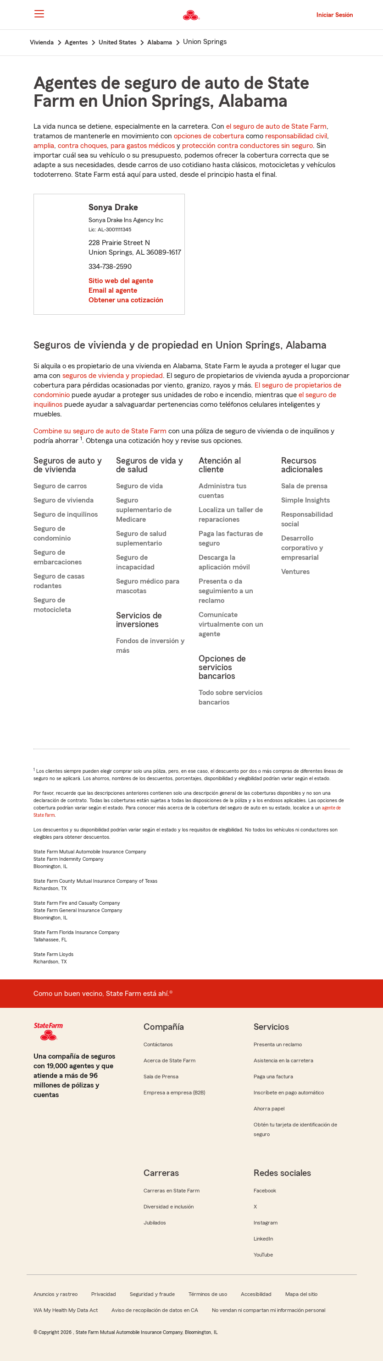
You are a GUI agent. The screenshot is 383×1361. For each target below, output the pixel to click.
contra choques (82, 145)
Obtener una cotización (126, 300)
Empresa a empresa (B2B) (174, 1092)
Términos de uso (208, 1294)
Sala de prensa (304, 486)
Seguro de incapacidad (135, 562)
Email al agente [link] (113, 290)
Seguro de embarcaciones (57, 557)
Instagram (266, 1222)
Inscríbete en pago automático (289, 1092)
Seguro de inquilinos (65, 514)
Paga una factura (273, 1076)
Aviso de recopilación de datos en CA (154, 1310)
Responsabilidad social (307, 519)
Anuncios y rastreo (55, 1294)
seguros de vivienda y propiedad (112, 375)
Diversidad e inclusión (169, 1206)
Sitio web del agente (121, 280)
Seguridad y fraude (152, 1294)
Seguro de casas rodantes (58, 581)
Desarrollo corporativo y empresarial (302, 548)
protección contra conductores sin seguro (247, 145)
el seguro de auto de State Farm (276, 126)
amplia (43, 145)
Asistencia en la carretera (283, 1060)
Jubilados (155, 1222)
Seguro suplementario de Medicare (144, 510)
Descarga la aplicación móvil (224, 562)
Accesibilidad (256, 1294)
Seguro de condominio (52, 533)
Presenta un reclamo (278, 1044)
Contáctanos (158, 1044)
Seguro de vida (139, 486)
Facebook (265, 1190)
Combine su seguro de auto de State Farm (100, 431)
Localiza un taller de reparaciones (231, 514)
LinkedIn (263, 1238)
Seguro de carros (60, 486)
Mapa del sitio (301, 1294)
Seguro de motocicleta (52, 604)
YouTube (263, 1254)
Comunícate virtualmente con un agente (231, 624)
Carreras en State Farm (172, 1190)
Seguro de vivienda (63, 500)
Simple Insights (305, 500)
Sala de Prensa (161, 1076)
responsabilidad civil (296, 136)
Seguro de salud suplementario (141, 538)
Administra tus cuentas (222, 490)
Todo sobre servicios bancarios (230, 697)
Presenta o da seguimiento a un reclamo (226, 591)
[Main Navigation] (39, 14)
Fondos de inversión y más (150, 645)
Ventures (295, 571)
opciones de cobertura (209, 136)
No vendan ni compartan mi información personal (268, 1310)
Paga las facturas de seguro (231, 538)
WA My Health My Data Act (65, 1310)
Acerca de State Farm (169, 1060)
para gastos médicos (143, 145)
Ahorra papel (269, 1108)
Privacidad (103, 1294)
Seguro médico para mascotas (147, 586)
